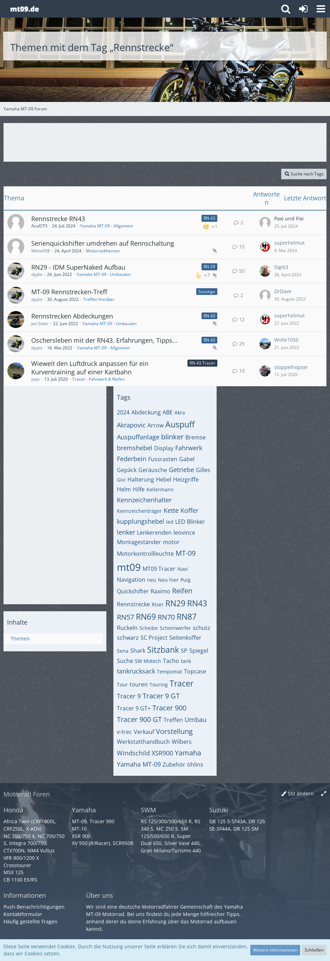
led (169, 521)
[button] (321, 9)
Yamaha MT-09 (139, 764)
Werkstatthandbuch (143, 742)
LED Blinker (190, 521)
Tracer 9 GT (161, 696)
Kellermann (160, 489)
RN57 (125, 617)
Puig (185, 579)
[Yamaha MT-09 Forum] (24, 9)
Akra (179, 412)
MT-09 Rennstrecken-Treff (69, 292)
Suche (125, 661)
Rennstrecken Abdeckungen (72, 316)
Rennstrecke (133, 604)
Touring (159, 684)
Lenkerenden (154, 532)
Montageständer (139, 542)
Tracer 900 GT (139, 719)
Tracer (181, 683)
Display (163, 448)
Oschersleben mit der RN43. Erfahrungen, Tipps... (104, 340)
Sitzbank (163, 649)
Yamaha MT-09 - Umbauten (104, 274)
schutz (201, 628)
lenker (126, 532)
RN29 (175, 603)
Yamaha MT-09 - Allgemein (106, 226)
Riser (158, 604)
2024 (123, 412)
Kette (171, 510)
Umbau (195, 719)
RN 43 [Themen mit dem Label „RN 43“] (209, 218)
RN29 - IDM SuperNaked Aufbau (78, 267)
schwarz (128, 637)
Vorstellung (174, 731)
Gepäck (127, 470)
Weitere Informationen (275, 950)
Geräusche (152, 470)
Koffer (189, 510)
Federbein (131, 458)
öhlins (195, 764)
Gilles (203, 470)
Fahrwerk (188, 448)
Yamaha (188, 752)
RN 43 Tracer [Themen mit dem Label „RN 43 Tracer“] (202, 363)
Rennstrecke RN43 (58, 218)
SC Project (153, 637)
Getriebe (181, 469)
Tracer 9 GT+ (134, 708)
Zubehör (174, 764)
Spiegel (198, 650)
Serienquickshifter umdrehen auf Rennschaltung (102, 243)
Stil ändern (301, 793)
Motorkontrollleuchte (145, 553)
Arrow (155, 425)
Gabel (186, 459)
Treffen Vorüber (98, 299)
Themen (20, 638)
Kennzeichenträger (139, 511)
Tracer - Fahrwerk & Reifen (98, 379)
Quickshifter (133, 591)
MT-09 (186, 553)
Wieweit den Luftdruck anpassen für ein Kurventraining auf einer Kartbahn (89, 367)
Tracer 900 (169, 707)
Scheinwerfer (175, 628)
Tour (122, 684)
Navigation (131, 579)
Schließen (314, 950)
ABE (168, 412)
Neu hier (168, 579)
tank (186, 661)
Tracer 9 (129, 696)
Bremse (195, 437)
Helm (124, 489)
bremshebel (134, 448)
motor (171, 542)
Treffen (173, 720)
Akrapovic (131, 425)
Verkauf (144, 732)
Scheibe (148, 628)
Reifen (182, 590)
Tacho (171, 661)
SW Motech (148, 661)
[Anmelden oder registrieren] (303, 9)
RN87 (187, 616)
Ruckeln (127, 628)
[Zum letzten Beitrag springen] (265, 222)
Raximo (160, 591)
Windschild (133, 753)
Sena (122, 650)
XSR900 (162, 753)
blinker (172, 436)
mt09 (129, 567)
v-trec (124, 732)
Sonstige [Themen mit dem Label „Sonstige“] (206, 292)
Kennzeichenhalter (144, 500)
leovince (184, 532)
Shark (137, 650)
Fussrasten (162, 459)
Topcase (195, 671)
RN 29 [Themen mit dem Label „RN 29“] (209, 267)
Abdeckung (146, 412)
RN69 (146, 616)
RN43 (197, 603)
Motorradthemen (103, 251)
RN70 (166, 617)
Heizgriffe (186, 479)
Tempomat (169, 671)
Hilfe (139, 489)
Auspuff (179, 424)
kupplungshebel (140, 521)
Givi (121, 479)
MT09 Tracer (159, 569)
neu (151, 579)
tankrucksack (136, 671)
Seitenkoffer (185, 637)
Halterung (140, 479)
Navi (182, 569)
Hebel (163, 479)
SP (184, 650)
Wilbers (182, 742)
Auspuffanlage (138, 437)
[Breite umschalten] (323, 794)
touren (139, 684)
